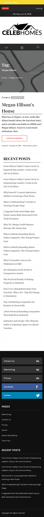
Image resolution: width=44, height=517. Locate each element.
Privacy (7, 378)
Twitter (7, 395)
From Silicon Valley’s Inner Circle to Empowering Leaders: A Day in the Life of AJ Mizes (21, 170)
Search (4, 430)
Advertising (9, 369)
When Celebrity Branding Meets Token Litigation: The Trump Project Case (21, 238)
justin (34, 146)
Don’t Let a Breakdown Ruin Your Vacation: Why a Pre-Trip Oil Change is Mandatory (21, 292)
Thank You (6, 441)
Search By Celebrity (9, 435)
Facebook (8, 387)
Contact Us (9, 361)
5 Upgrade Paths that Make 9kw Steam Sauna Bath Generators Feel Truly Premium (20, 215)
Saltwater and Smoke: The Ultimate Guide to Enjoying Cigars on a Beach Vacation (21, 324)
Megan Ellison (18, 97)
